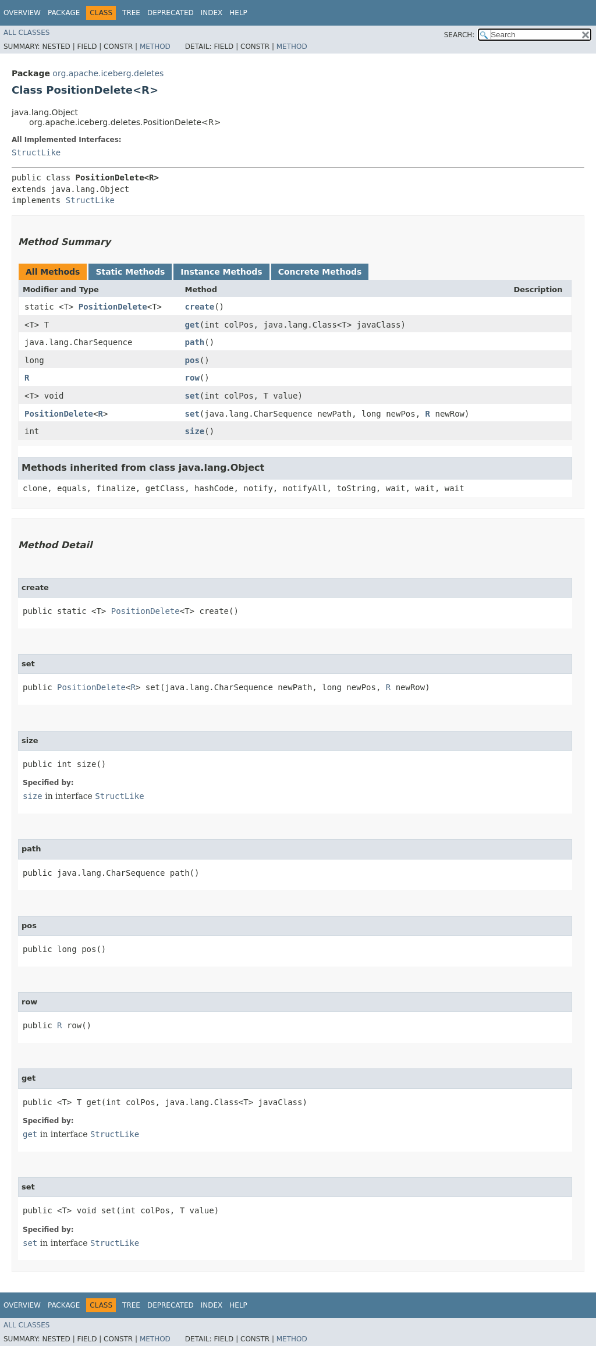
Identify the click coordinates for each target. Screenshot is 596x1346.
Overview (22, 13)
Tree (131, 13)
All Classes (26, 33)
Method (155, 46)
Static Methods (130, 271)
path (195, 342)
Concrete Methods (320, 271)
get (192, 324)
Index (212, 13)
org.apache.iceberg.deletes (108, 73)
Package (64, 13)
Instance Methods (221, 271)
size (195, 431)
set (192, 395)
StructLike (36, 152)
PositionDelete (113, 306)
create (200, 306)
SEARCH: (459, 35)
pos (192, 360)
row (192, 377)
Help (238, 13)
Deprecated (170, 13)
